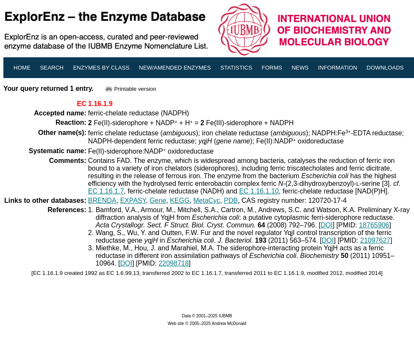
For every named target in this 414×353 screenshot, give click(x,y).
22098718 (173, 263)
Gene (158, 200)
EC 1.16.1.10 (258, 191)
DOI (327, 225)
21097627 (375, 240)
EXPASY (133, 200)
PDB (231, 200)
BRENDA (102, 200)
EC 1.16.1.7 (106, 191)
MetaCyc (206, 200)
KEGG (179, 200)
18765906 (374, 225)
